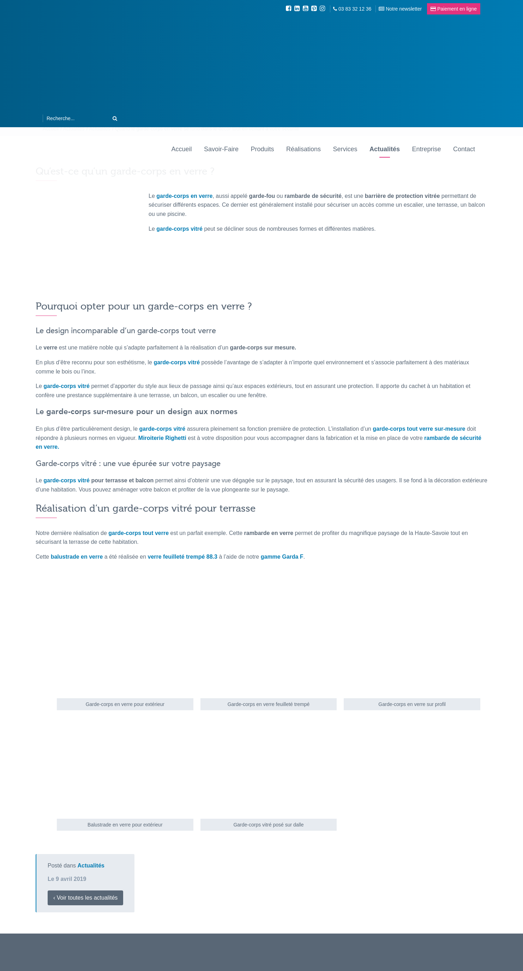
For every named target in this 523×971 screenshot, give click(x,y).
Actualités (384, 149)
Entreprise (426, 149)
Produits (262, 149)
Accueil (182, 149)
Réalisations (303, 149)
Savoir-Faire (221, 149)
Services (345, 149)
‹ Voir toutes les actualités (85, 898)
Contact (464, 149)
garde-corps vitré (66, 386)
